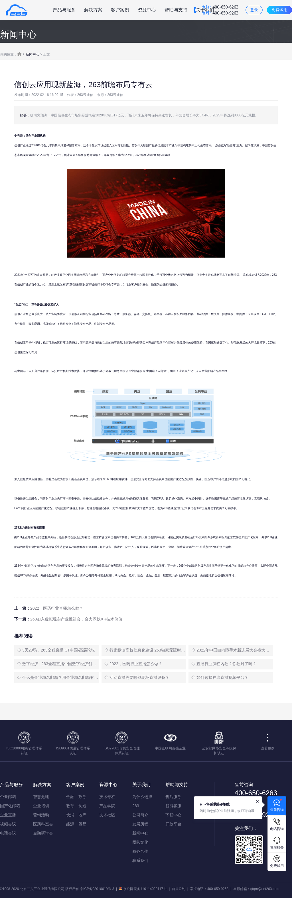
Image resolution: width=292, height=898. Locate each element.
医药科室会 (43, 824)
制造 (82, 806)
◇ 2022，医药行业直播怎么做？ (133, 663)
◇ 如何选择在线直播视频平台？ (219, 677)
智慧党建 (41, 796)
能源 (70, 824)
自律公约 (178, 889)
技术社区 (107, 815)
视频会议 (8, 824)
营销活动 (41, 815)
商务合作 (140, 851)
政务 (82, 796)
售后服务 (173, 796)
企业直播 (8, 815)
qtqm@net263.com (264, 889)
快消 (70, 815)
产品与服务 (64, 9)
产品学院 (107, 806)
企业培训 (41, 806)
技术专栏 (107, 796)
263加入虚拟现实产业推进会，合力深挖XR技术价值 (76, 619)
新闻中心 (32, 54)
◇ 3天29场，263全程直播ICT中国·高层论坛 (56, 650)
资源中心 (147, 9)
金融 (70, 796)
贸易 (82, 824)
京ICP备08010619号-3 (97, 889)
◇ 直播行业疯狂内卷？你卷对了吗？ (223, 663)
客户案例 (120, 9)
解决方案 (93, 9)
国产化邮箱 (10, 806)
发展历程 (140, 824)
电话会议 (8, 833)
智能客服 (173, 806)
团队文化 (140, 842)
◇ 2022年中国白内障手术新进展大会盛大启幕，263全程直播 (232, 650)
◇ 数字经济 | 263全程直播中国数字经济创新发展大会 (58, 663)
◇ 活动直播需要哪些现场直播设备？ (136, 677)
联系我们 (140, 860)
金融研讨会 (43, 833)
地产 (82, 815)
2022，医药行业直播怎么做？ (56, 608)
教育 (70, 806)
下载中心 (173, 815)
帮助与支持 (176, 9)
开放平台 (173, 824)
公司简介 (140, 815)
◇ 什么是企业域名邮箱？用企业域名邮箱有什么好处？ (58, 677)
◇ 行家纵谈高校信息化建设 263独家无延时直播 (145, 650)
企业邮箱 (8, 796)
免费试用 (279, 9)
